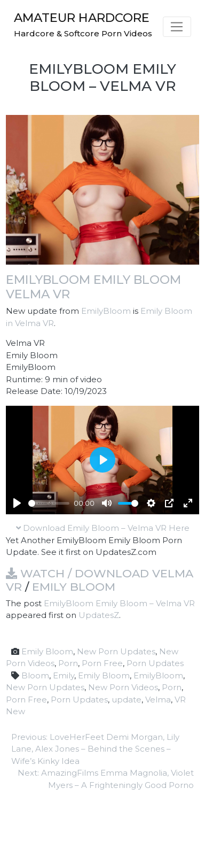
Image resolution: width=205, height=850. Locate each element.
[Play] (17, 503)
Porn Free (102, 663)
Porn (68, 663)
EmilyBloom (106, 311)
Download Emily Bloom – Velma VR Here (103, 528)
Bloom (35, 675)
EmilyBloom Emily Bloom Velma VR (93, 287)
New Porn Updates (116, 651)
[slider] (48, 503)
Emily (63, 675)
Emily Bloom (73, 586)
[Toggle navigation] (177, 27)
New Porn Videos (123, 687)
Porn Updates (155, 663)
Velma (158, 699)
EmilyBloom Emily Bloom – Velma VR (119, 603)
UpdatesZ (98, 615)
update (126, 699)
